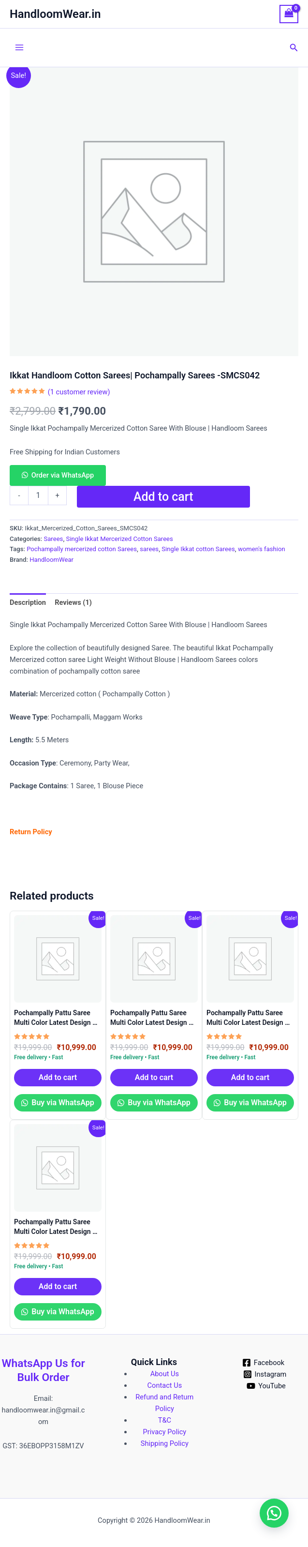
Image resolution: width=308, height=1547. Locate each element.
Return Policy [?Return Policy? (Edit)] (31, 831)
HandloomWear (51, 559)
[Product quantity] (38, 495)
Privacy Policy (165, 1431)
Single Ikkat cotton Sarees (198, 549)
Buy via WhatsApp (61, 1102)
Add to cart (163, 497)
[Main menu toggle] (19, 47)
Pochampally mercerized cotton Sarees (82, 549)
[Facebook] (263, 1362)
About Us (164, 1373)
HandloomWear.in (55, 14)
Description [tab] (28, 602)
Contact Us (164, 1385)
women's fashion (261, 549)
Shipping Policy (165, 1443)
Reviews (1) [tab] (73, 602)
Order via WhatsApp (62, 475)
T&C (164, 1420)
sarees (149, 549)
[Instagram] (264, 1374)
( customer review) (79, 392)
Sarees (53, 538)
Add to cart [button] (58, 1077)
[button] (294, 48)
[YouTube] (266, 1386)
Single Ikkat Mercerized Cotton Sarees (119, 538)
